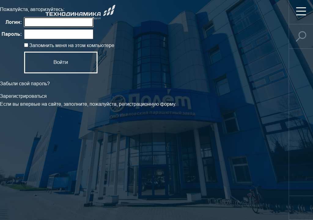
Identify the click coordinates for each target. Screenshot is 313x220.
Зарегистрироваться (23, 96)
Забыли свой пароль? (25, 83)
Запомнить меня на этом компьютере (71, 45)
